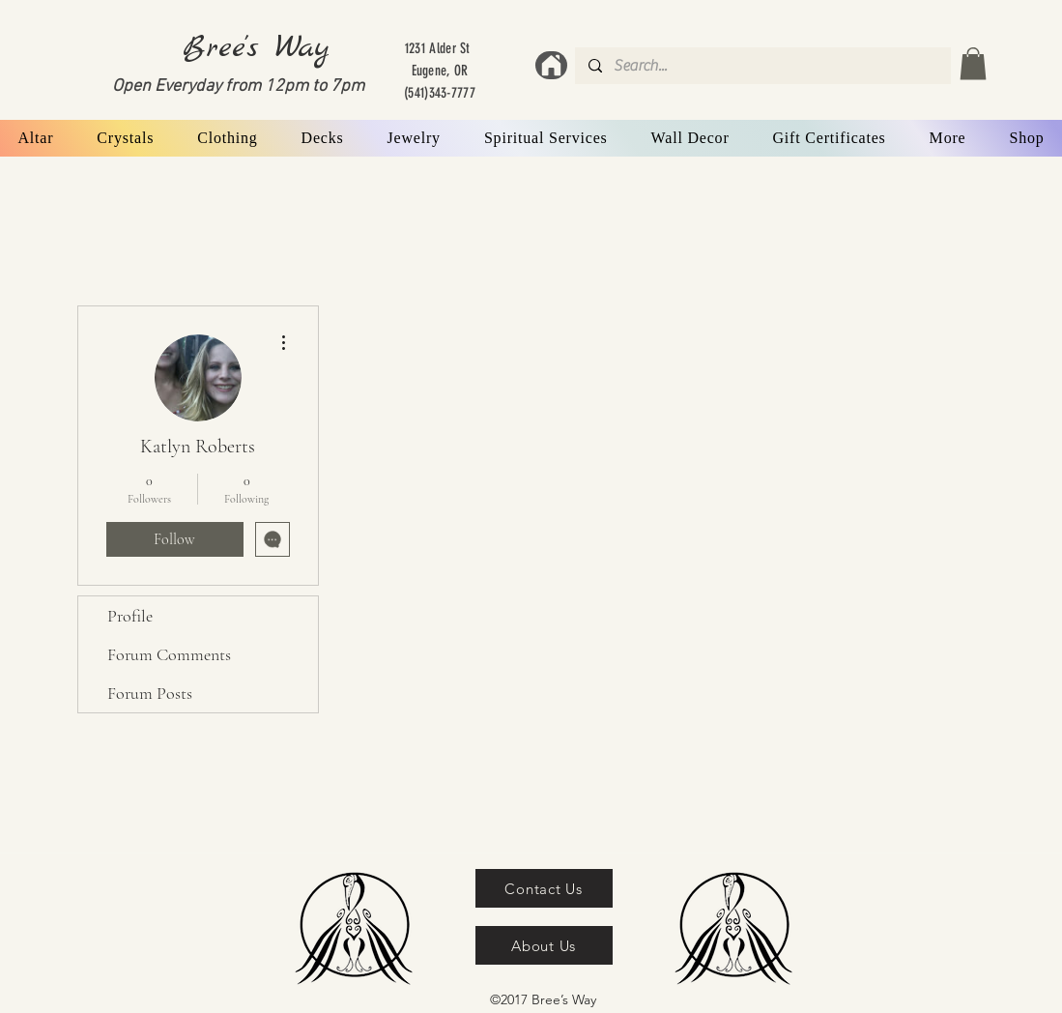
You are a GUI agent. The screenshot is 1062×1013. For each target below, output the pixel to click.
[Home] (551, 65)
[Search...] (762, 65)
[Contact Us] (544, 888)
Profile (130, 615)
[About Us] (544, 945)
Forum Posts (149, 693)
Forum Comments (169, 654)
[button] (973, 63)
